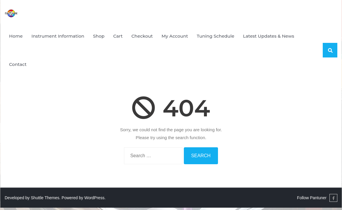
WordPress (94, 197)
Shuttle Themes (45, 197)
